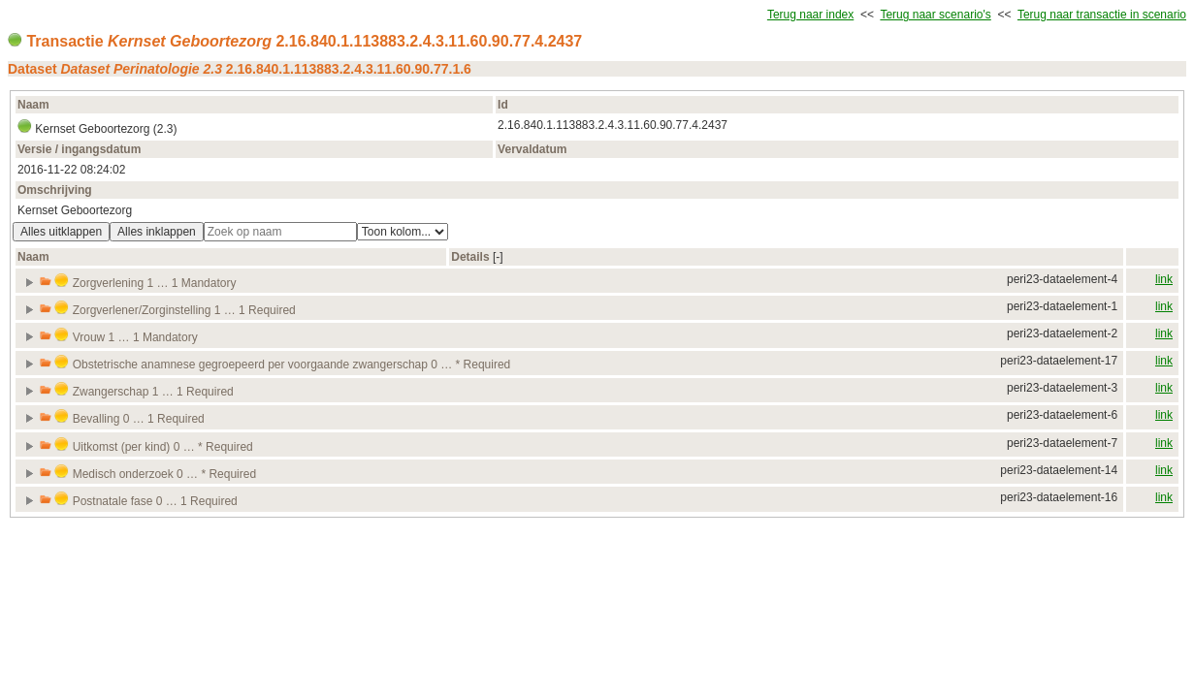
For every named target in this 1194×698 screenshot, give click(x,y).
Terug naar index (810, 14)
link (1164, 279)
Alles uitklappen (61, 231)
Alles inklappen (156, 231)
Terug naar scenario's (935, 14)
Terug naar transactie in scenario (1101, 14)
